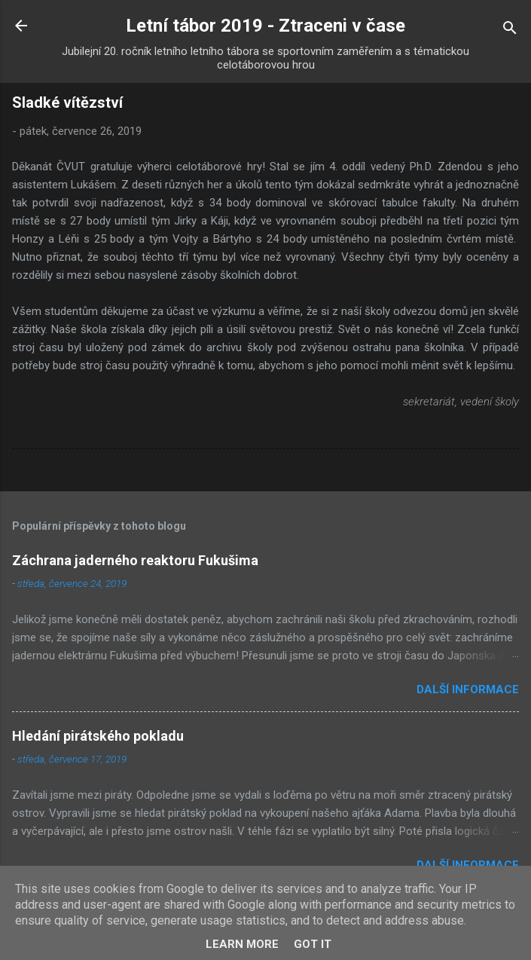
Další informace (468, 689)
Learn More (242, 944)
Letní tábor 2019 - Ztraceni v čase (265, 25)
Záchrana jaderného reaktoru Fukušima (135, 560)
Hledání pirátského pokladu (98, 736)
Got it (312, 944)
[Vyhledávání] (510, 31)
